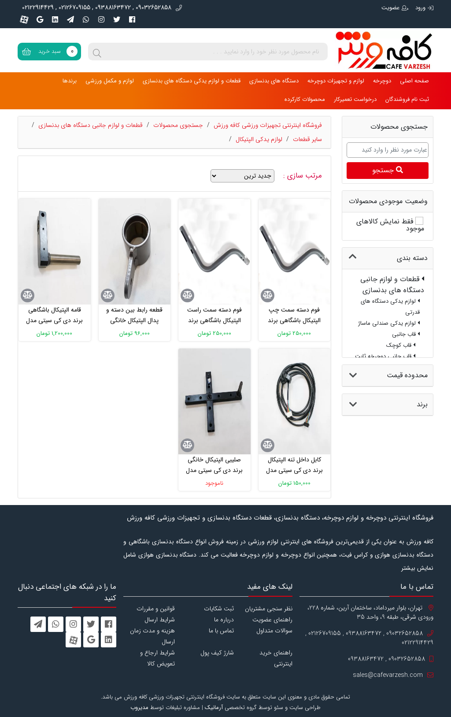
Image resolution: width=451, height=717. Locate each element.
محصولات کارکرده (305, 99)
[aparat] (24, 19)
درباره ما (224, 619)
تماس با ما (221, 630)
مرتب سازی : (303, 176)
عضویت (395, 7)
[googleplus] (39, 19)
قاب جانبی (406, 334)
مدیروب (139, 707)
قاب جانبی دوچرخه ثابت (385, 356)
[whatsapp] (85, 19)
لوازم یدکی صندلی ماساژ (389, 323)
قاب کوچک (400, 345)
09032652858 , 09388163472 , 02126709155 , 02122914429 (102, 7)
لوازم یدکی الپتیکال (259, 139)
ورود (424, 7)
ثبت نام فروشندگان (407, 99)
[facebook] (132, 19)
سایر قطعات (307, 139)
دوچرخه (382, 80)
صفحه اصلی (414, 80)
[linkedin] (55, 19)
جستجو (387, 170)
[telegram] (70, 19)
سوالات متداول (274, 630)
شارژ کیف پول (217, 653)
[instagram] (101, 19)
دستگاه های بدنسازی (274, 80)
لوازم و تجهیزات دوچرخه (335, 80)
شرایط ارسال (159, 619)
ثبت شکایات (219, 608)
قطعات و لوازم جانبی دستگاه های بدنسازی (90, 125)
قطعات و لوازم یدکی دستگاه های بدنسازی (191, 80)
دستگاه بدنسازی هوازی (167, 555)
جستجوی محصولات (178, 125)
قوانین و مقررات (156, 608)
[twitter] (116, 19)
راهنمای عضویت (272, 619)
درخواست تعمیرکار (355, 99)
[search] (97, 51)
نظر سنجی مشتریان (268, 608)
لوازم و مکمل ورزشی (109, 80)
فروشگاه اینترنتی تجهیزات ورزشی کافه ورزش (268, 125)
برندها (70, 80)
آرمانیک (214, 707)
